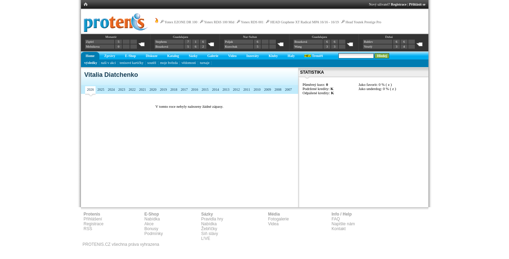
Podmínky (154, 233)
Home (90, 56)
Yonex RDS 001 (252, 22)
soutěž (151, 63)
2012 (236, 89)
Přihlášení (93, 219)
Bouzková (162, 46)
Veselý (368, 46)
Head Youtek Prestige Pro (363, 22)
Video (232, 56)
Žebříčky (209, 228)
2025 (100, 89)
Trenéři (313, 56)
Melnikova (93, 46)
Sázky (193, 56)
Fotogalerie (278, 219)
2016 (194, 89)
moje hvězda (169, 63)
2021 (142, 89)
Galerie (213, 56)
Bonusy (151, 228)
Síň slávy (209, 233)
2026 (90, 89)
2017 (184, 89)
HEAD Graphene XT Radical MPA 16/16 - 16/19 (304, 22)
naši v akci (108, 63)
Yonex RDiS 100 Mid (219, 22)
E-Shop (130, 56)
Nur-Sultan (250, 37)
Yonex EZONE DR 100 (180, 22)
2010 (257, 89)
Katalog (173, 56)
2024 (111, 89)
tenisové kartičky (132, 63)
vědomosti (188, 63)
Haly (291, 56)
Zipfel (90, 41)
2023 (121, 89)
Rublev (368, 41)
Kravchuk (231, 46)
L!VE (205, 238)
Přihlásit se (417, 4)
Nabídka (152, 219)
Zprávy (109, 56)
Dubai (389, 37)
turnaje (205, 63)
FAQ (335, 219)
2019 (163, 89)
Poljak (229, 41)
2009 (267, 89)
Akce (149, 223)
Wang (298, 46)
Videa (273, 223)
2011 (246, 89)
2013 (225, 89)
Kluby (273, 56)
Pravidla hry (212, 219)
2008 (277, 89)
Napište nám (343, 223)
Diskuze (151, 56)
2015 (205, 89)
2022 (132, 89)
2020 (152, 89)
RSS (88, 228)
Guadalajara (180, 37)
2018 (173, 89)
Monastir (111, 37)
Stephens (161, 41)
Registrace (399, 4)
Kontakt (338, 228)
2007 (288, 89)
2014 (215, 89)
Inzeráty (252, 56)
